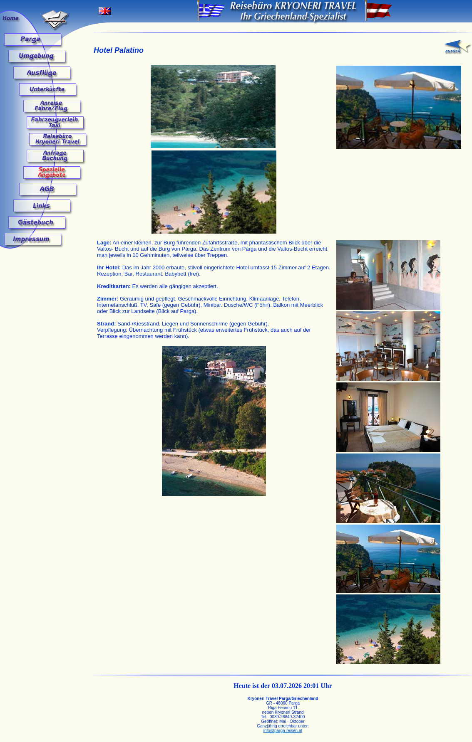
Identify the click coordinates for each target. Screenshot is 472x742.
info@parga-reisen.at (283, 730)
